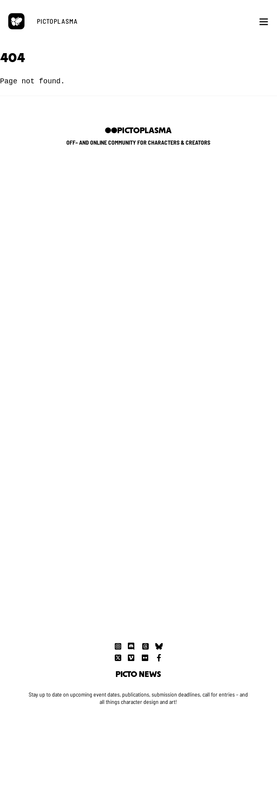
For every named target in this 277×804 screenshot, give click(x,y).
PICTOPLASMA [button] (57, 21)
